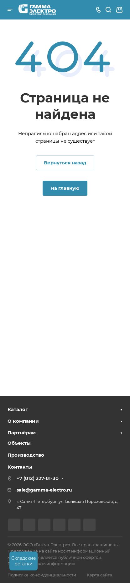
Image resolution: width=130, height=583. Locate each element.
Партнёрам (22, 433)
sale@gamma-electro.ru (44, 490)
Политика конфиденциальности (42, 574)
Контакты (20, 467)
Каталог (18, 409)
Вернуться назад (65, 163)
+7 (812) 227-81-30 (38, 478)
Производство (26, 455)
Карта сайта (99, 574)
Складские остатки (23, 561)
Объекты (19, 443)
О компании (23, 421)
